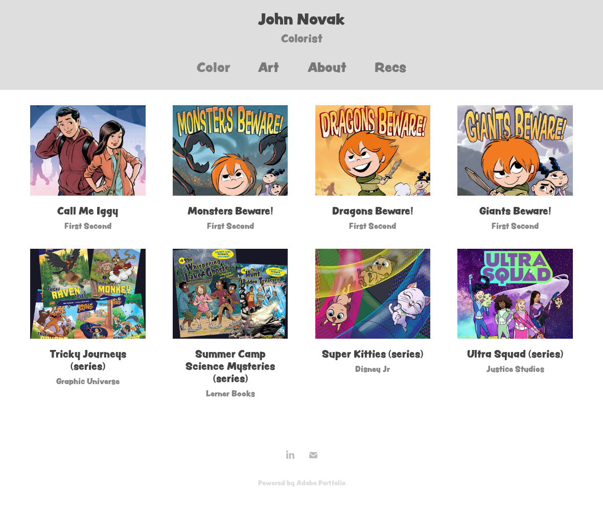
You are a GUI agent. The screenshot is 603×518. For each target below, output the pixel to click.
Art (268, 67)
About (327, 67)
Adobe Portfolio (320, 482)
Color (213, 67)
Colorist (301, 38)
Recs (390, 67)
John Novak (301, 19)
